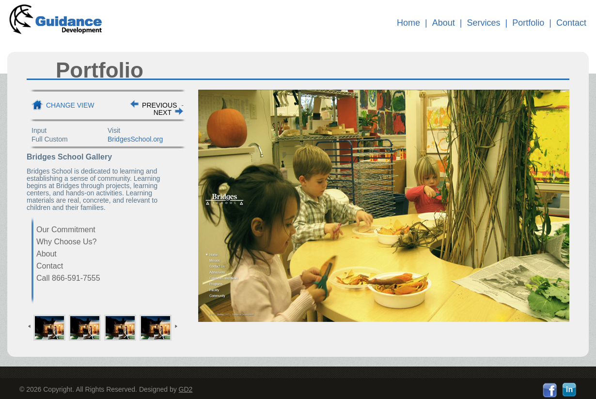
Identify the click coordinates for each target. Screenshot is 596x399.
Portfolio (528, 23)
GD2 (186, 389)
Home (408, 23)
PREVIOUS (159, 105)
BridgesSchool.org (135, 139)
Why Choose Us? (66, 242)
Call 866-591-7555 (68, 278)
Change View (70, 105)
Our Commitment (65, 229)
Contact (571, 23)
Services (484, 23)
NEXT (163, 112)
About (443, 23)
